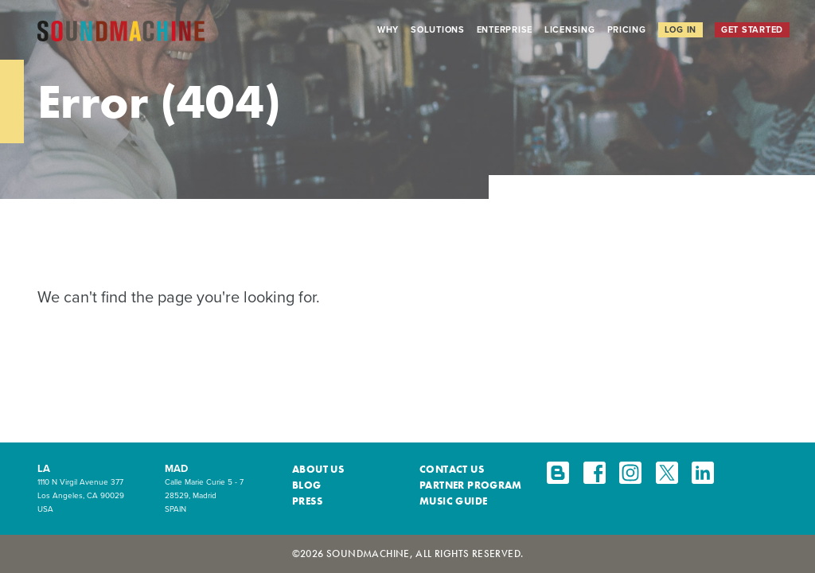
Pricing (626, 29)
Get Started (752, 29)
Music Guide (453, 501)
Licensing (569, 29)
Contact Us (451, 469)
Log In (680, 29)
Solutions (438, 29)
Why (388, 29)
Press (307, 501)
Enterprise (504, 29)
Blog (307, 485)
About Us (318, 469)
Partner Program (470, 485)
